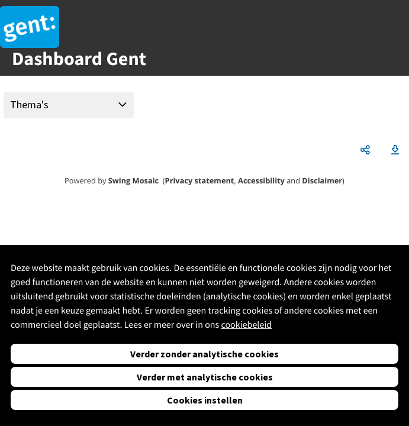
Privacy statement (199, 180)
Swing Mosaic (133, 180)
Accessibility (261, 180)
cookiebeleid (246, 325)
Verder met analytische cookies (205, 377)
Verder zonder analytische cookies (204, 354)
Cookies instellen (205, 400)
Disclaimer (322, 180)
